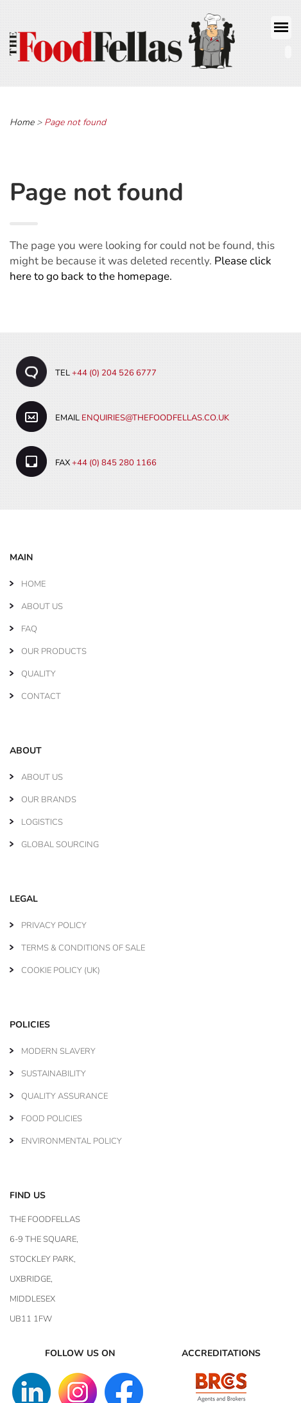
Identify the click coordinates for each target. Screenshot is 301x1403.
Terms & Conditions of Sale (83, 943)
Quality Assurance (64, 1091)
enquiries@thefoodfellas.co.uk (155, 412)
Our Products (54, 646)
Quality (38, 669)
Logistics (42, 817)
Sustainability (53, 1068)
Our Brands (48, 794)
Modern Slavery (58, 1046)
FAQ (29, 624)
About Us (42, 601)
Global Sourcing (60, 839)
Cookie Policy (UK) (60, 965)
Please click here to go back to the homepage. (140, 264)
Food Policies (51, 1113)
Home (22, 118)
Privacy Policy (54, 920)
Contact (41, 691)
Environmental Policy (71, 1136)
